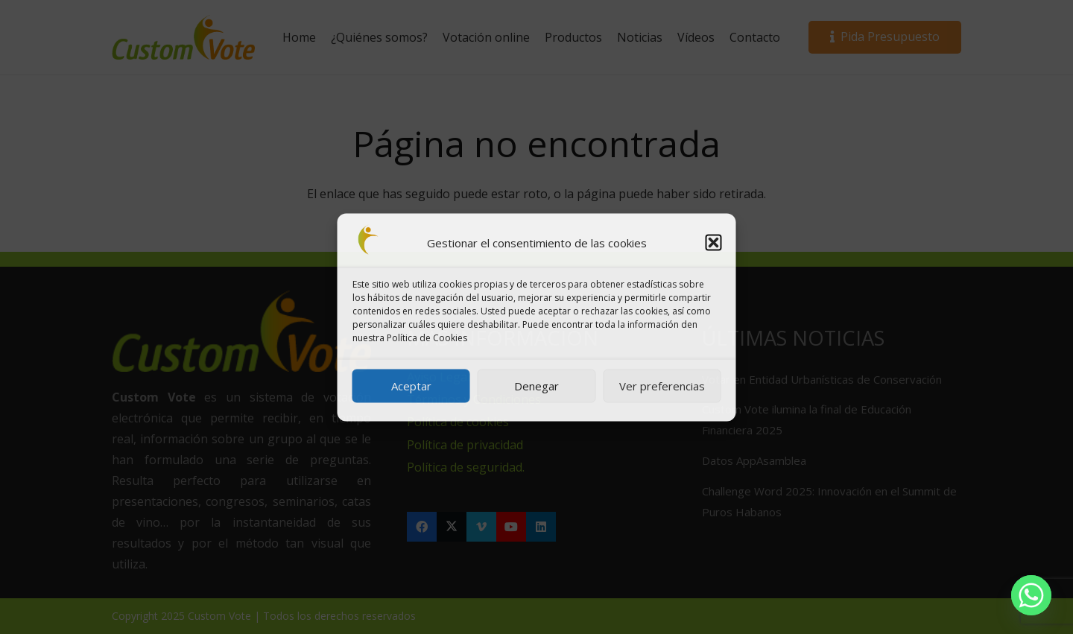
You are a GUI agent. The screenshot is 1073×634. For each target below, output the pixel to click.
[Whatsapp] (1031, 595)
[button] (713, 242)
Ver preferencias (662, 385)
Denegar (536, 385)
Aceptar (411, 385)
